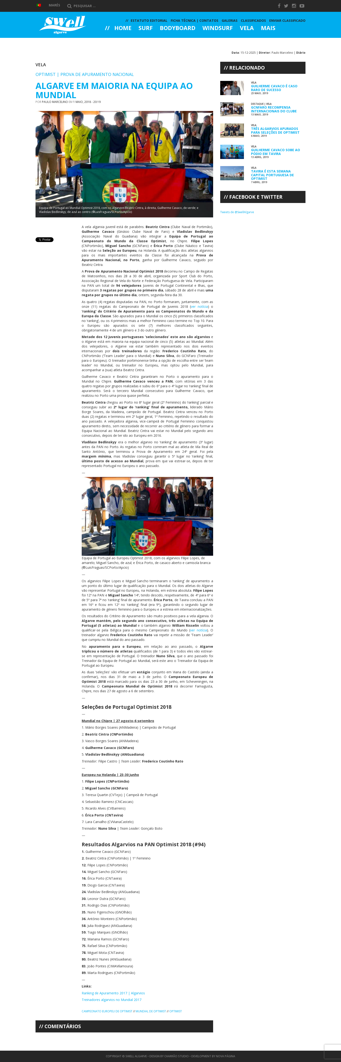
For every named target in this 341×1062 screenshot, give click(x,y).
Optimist (175, 1011)
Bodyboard (177, 28)
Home (122, 28)
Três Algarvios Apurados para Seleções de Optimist (275, 130)
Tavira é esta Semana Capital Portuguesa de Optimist (272, 175)
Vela (247, 28)
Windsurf (217, 28)
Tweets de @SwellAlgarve (237, 212)
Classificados (253, 20)
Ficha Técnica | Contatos (194, 20)
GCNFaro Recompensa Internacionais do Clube (274, 109)
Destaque (257, 104)
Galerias (121, 41)
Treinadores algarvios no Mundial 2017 (111, 999)
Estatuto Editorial (149, 20)
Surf (146, 28)
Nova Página (225, 1056)
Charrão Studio (176, 1056)
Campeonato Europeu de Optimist (107, 1011)
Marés (54, 5)
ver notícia (199, 306)
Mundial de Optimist (151, 1011)
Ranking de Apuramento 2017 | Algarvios (113, 993)
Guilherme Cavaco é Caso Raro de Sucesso (274, 88)
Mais (268, 28)
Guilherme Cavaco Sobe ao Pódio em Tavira (275, 152)
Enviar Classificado (287, 20)
